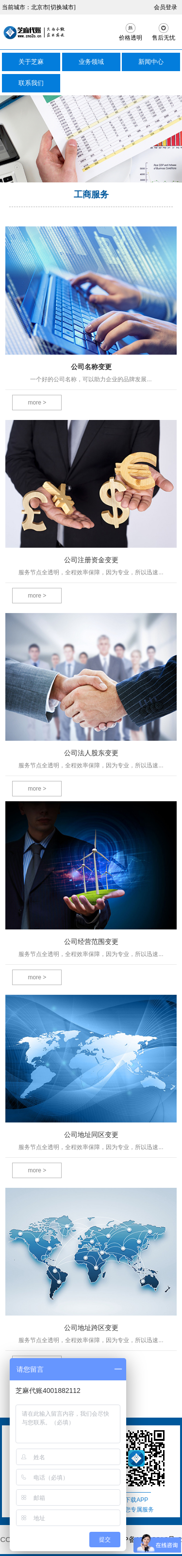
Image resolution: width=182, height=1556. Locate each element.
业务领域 (91, 61)
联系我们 (31, 83)
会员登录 (165, 7)
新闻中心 (151, 61)
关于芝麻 (31, 61)
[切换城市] (62, 7)
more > (37, 402)
